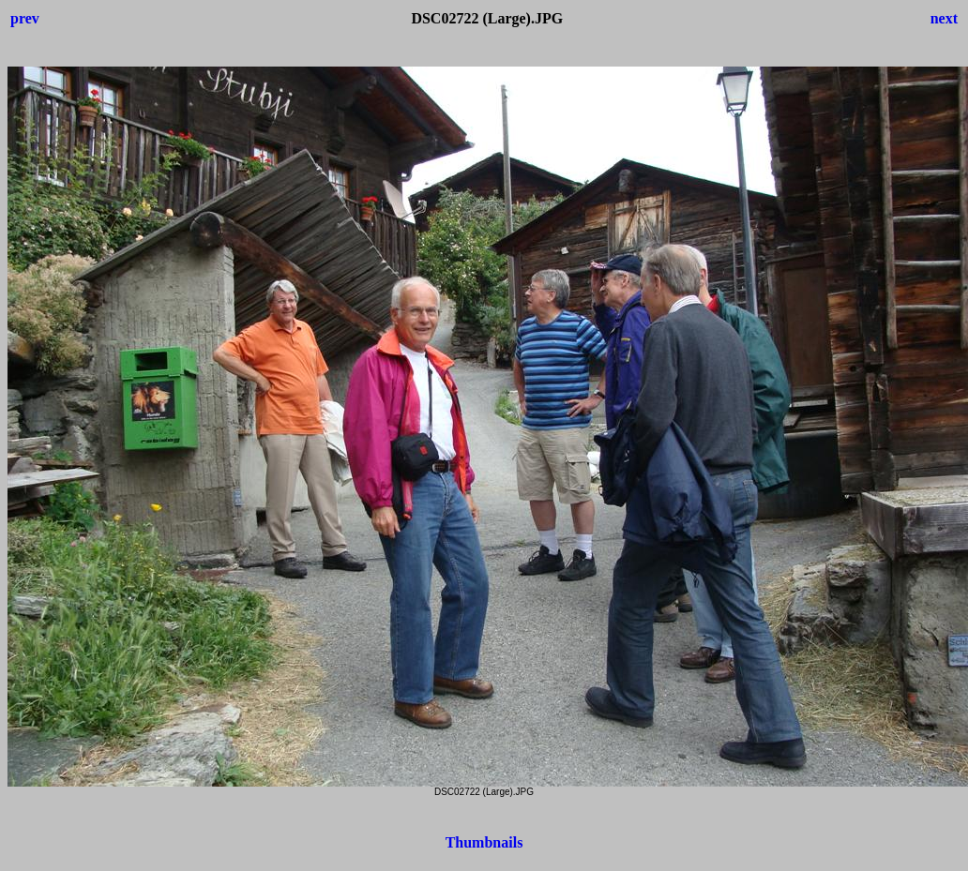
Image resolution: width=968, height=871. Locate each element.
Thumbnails (484, 842)
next (944, 18)
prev (24, 18)
